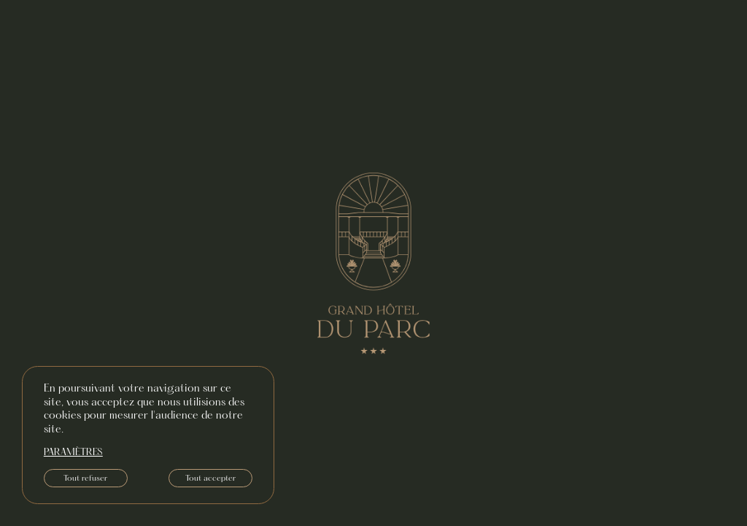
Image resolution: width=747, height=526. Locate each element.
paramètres (73, 453)
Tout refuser (85, 478)
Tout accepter (210, 478)
